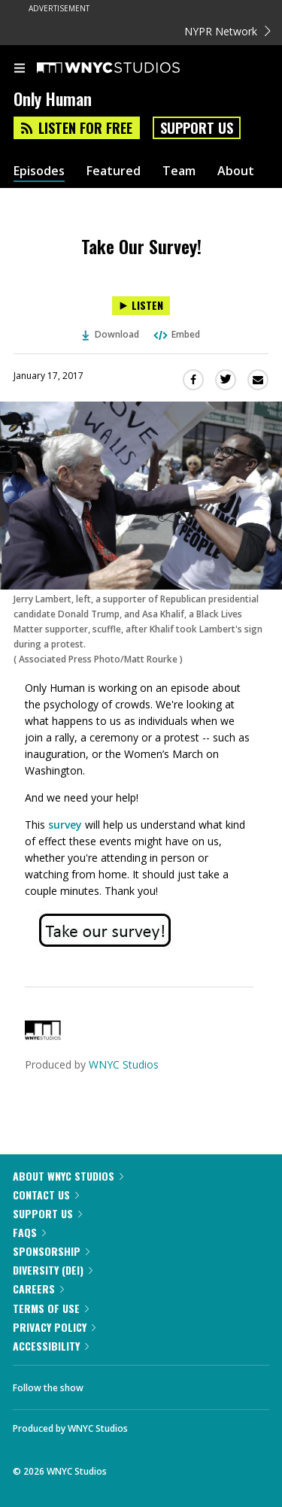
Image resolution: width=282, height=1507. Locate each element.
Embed (176, 334)
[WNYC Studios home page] (127, 68)
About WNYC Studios (68, 1176)
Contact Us (46, 1194)
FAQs (29, 1232)
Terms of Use (51, 1308)
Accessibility (51, 1346)
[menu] (19, 69)
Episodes (39, 171)
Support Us (196, 128)
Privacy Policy (54, 1327)
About (235, 171)
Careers (38, 1288)
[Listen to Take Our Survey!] (141, 305)
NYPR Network (227, 31)
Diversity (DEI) (52, 1270)
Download (110, 334)
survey (65, 824)
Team (179, 171)
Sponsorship (51, 1251)
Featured (113, 171)
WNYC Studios (124, 1064)
